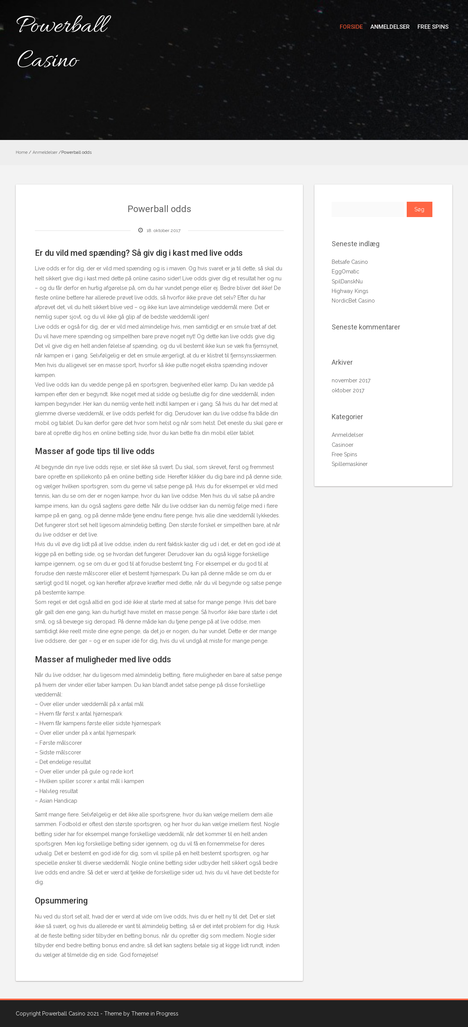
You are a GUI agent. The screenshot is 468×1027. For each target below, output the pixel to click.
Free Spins (432, 26)
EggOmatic (345, 271)
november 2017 (351, 380)
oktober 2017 (348, 390)
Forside (351, 26)
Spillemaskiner (350, 464)
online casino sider (156, 278)
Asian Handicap (58, 801)
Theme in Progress (154, 1014)
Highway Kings (350, 291)
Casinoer (342, 445)
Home (22, 152)
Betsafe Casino (350, 262)
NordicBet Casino (353, 301)
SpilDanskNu (347, 281)
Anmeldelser (390, 26)
